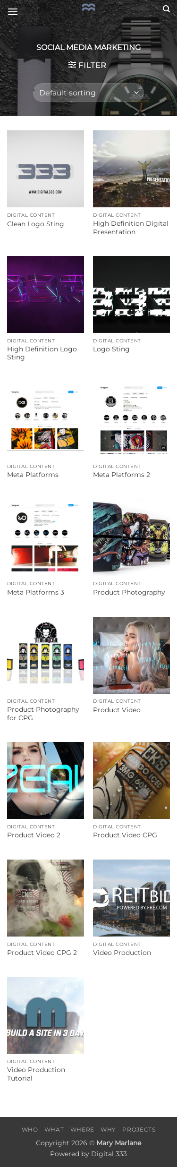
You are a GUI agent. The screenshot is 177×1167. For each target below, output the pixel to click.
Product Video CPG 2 (42, 952)
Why (108, 1129)
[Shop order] (88, 92)
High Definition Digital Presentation (131, 228)
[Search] (166, 9)
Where (82, 1129)
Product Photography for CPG (43, 714)
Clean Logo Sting (35, 224)
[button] (12, 11)
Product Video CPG (125, 835)
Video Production (122, 952)
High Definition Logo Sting (42, 353)
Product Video (117, 710)
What (54, 1129)
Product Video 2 (33, 835)
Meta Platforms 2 (121, 474)
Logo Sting (111, 349)
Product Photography (129, 592)
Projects (138, 1129)
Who (30, 1129)
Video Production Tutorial (36, 1074)
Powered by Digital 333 (88, 1154)
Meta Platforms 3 (35, 592)
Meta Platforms (33, 474)
